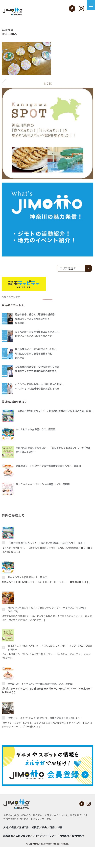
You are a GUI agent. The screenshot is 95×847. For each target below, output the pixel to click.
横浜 (13, 827)
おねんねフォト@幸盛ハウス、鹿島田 (27, 577)
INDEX (47, 83)
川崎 (5, 827)
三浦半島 (23, 827)
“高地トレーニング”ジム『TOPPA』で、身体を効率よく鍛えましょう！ (45, 718)
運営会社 (8, 835)
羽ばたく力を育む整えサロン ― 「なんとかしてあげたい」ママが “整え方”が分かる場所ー (50, 647)
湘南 (52, 827)
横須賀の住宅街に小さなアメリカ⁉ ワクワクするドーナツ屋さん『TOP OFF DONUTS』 (47, 609)
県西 (60, 827)
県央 (44, 827)
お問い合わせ (23, 835)
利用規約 (64, 835)
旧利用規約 (78, 835)
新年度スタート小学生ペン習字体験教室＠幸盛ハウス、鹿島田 (40, 683)
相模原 (35, 827)
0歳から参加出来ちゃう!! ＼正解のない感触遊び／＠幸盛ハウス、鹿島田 (46, 543)
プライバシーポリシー (44, 835)
